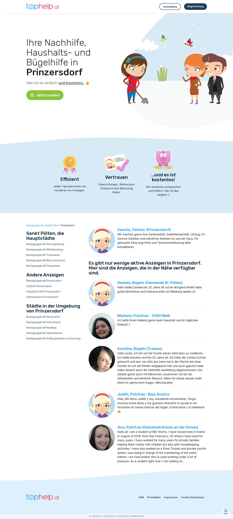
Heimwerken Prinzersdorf (42, 297)
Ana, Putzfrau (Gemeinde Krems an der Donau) (157, 427)
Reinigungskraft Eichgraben (43, 265)
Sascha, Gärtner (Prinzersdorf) (144, 230)
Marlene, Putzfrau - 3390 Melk (143, 315)
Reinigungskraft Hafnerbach (43, 322)
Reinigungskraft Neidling (41, 327)
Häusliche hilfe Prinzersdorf (43, 291)
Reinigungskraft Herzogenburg (45, 244)
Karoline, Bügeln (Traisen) (139, 348)
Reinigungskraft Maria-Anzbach (45, 260)
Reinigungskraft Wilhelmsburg (44, 249)
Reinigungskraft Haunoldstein (44, 333)
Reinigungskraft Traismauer (43, 255)
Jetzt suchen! (45, 95)
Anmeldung (170, 6)
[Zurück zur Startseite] (42, 6)
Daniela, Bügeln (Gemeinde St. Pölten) (150, 282)
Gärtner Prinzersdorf (39, 286)
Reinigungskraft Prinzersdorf (44, 280)
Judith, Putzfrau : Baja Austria (143, 394)
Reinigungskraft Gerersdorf (43, 316)
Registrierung (195, 6)
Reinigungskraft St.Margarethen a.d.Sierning (53, 338)
